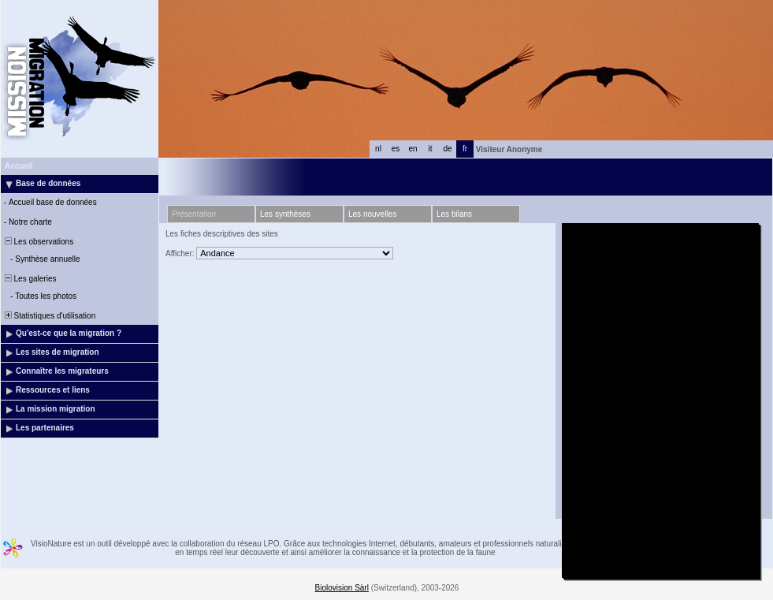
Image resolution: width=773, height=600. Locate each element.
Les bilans (454, 214)
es (396, 148)
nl (378, 148)
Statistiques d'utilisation (48, 315)
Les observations (37, 241)
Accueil (19, 166)
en (412, 148)
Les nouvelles (372, 214)
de (447, 148)
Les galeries (29, 278)
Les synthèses (285, 214)
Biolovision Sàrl (342, 587)
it (431, 148)
